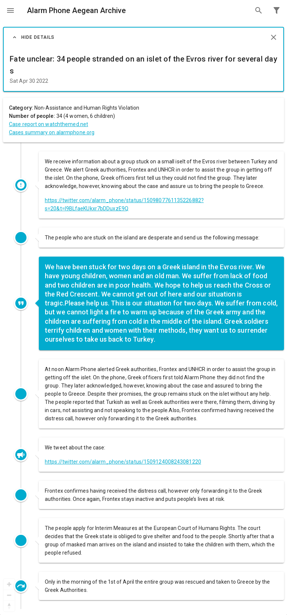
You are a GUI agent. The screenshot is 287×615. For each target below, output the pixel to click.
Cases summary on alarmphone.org (51, 132)
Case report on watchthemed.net (48, 124)
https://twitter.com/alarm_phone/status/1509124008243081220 (123, 462)
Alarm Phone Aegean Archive (76, 10)
